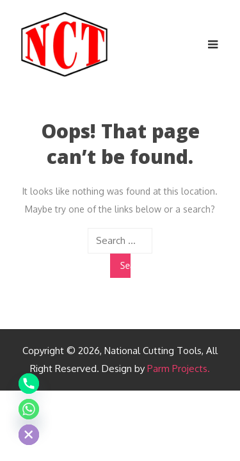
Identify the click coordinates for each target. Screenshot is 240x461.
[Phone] (29, 383)
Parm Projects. (178, 368)
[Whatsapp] (29, 409)
